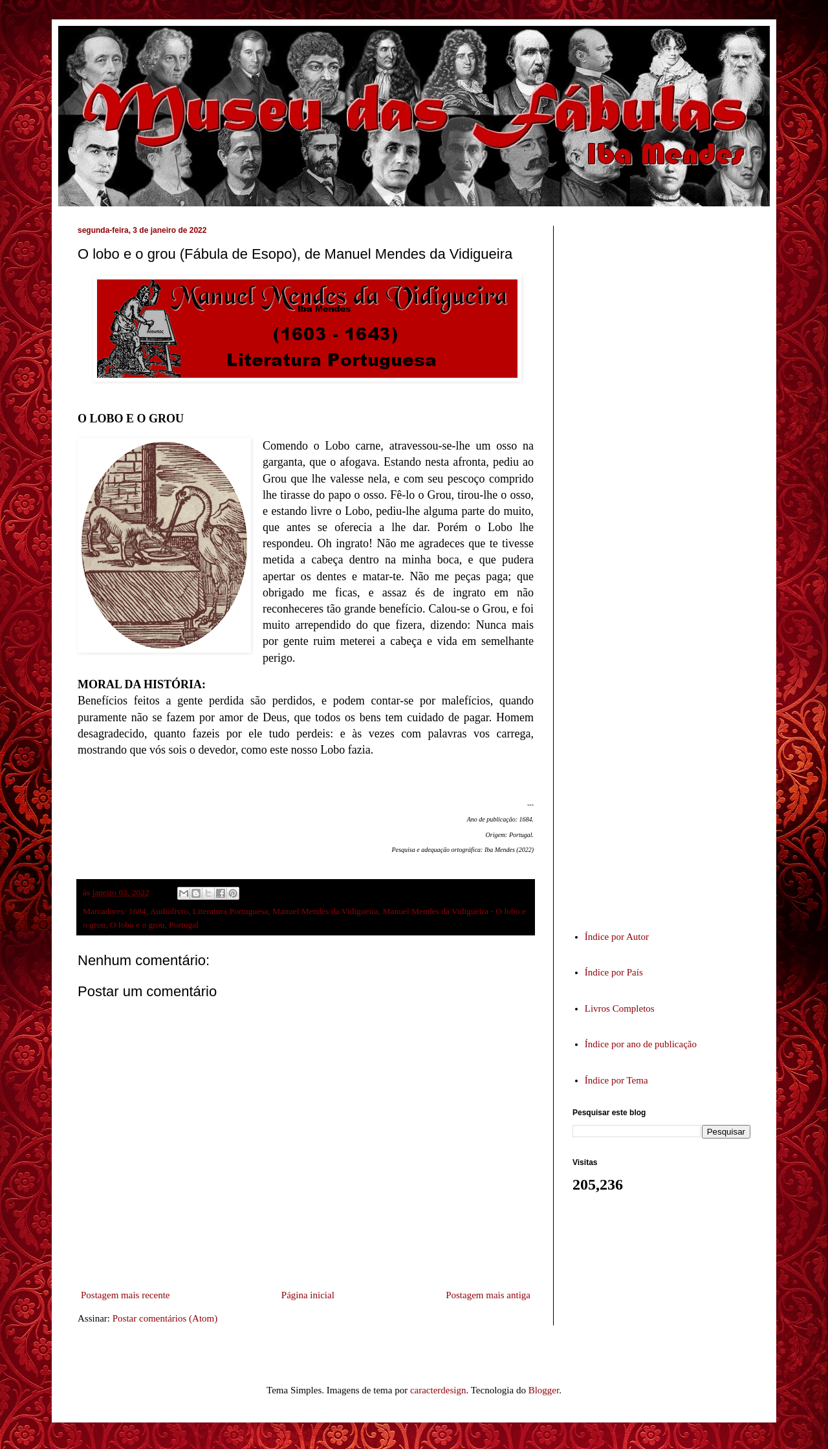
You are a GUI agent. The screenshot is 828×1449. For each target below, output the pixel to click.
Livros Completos (620, 1008)
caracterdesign (438, 1390)
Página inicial (307, 1295)
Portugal (184, 925)
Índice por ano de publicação (641, 1044)
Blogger (544, 1390)
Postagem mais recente (125, 1295)
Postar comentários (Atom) (165, 1318)
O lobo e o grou (137, 925)
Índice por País (614, 972)
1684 (137, 911)
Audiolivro (169, 911)
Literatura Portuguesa (230, 911)
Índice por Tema (616, 1080)
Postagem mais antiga (488, 1295)
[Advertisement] (669, 565)
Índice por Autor (617, 937)
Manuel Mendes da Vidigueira (325, 911)
